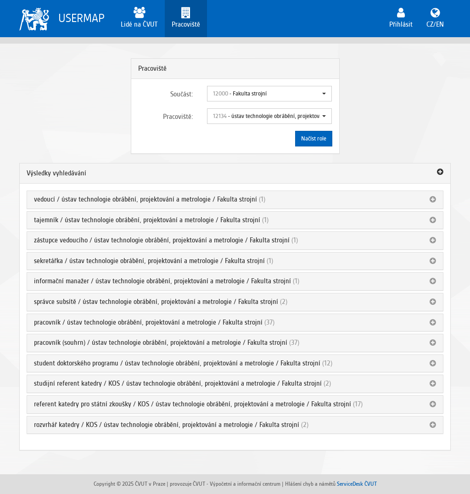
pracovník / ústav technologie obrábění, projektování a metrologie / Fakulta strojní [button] (148, 322)
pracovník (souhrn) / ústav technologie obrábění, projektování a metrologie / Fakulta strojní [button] (160, 342)
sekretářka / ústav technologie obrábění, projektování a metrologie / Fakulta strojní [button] (149, 261)
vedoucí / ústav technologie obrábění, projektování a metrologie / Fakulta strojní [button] (145, 199)
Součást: (181, 94)
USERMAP (81, 18)
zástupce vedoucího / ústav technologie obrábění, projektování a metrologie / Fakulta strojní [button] (162, 240)
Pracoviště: (178, 116)
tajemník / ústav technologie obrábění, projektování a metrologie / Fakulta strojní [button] (147, 220)
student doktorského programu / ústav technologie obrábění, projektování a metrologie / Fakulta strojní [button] (177, 363)
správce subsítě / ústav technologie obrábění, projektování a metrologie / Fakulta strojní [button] (156, 302)
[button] (269, 93)
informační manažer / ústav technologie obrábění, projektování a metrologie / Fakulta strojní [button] (162, 281)
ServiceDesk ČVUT (357, 483)
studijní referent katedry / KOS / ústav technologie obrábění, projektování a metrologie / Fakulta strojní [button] (178, 383)
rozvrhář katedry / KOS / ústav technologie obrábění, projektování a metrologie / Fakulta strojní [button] (166, 425)
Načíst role (313, 138)
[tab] (235, 173)
